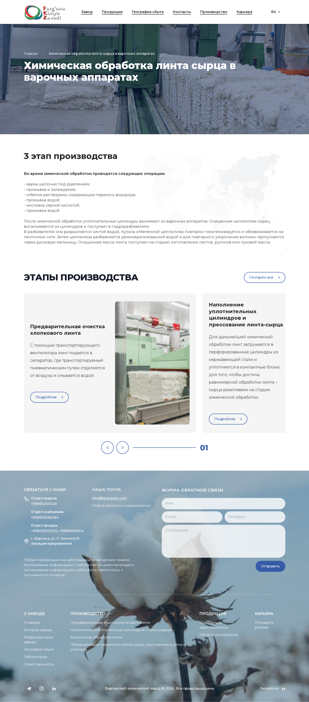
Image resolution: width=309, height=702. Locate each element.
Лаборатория (15, 657)
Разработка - (272, 688)
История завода (17, 630)
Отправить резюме (284, 625)
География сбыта (148, 12)
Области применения (239, 635)
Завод (87, 12)
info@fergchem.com (89, 498)
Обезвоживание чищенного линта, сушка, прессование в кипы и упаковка (107, 647)
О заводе (11, 623)
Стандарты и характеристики (234, 625)
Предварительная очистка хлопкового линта (89, 623)
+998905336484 (24, 518)
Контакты (182, 12)
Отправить (290, 566)
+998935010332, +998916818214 (36, 531)
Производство (213, 12)
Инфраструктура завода (17, 640)
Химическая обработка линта (76, 637)
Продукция (112, 12)
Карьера (244, 12)
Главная (31, 54)
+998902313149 (23, 504)
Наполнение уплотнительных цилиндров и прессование (101, 630)
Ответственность (18, 664)
